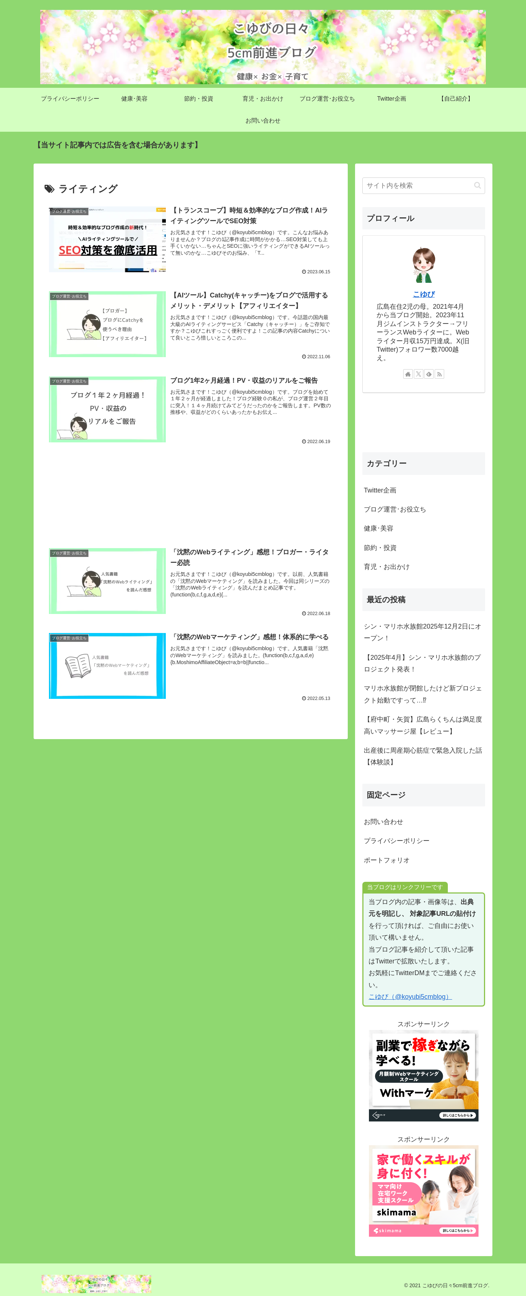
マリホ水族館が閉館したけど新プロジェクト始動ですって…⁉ (423, 694)
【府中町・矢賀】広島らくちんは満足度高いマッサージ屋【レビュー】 (423, 725)
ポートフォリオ (387, 860)
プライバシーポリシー (397, 840)
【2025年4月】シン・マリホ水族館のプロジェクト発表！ (422, 663)
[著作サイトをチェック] (408, 374)
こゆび (424, 294)
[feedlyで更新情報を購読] (429, 374)
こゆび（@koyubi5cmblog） (410, 996)
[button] (477, 185)
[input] (423, 185)
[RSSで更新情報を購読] (439, 374)
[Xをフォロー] (418, 374)
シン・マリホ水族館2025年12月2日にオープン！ (422, 632)
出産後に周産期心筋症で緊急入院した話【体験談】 (423, 756)
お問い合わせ (383, 821)
